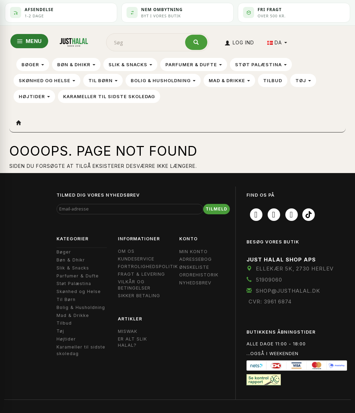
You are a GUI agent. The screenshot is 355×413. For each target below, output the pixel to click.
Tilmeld (216, 209)
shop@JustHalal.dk (288, 290)
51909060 (269, 279)
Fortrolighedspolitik (148, 266)
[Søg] (196, 42)
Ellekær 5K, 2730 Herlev (295, 268)
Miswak (127, 331)
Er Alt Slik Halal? (132, 342)
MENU (29, 41)
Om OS (126, 251)
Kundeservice (136, 258)
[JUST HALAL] (74, 41)
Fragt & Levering (141, 274)
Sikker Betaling (139, 295)
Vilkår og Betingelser (134, 285)
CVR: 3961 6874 (270, 301)
